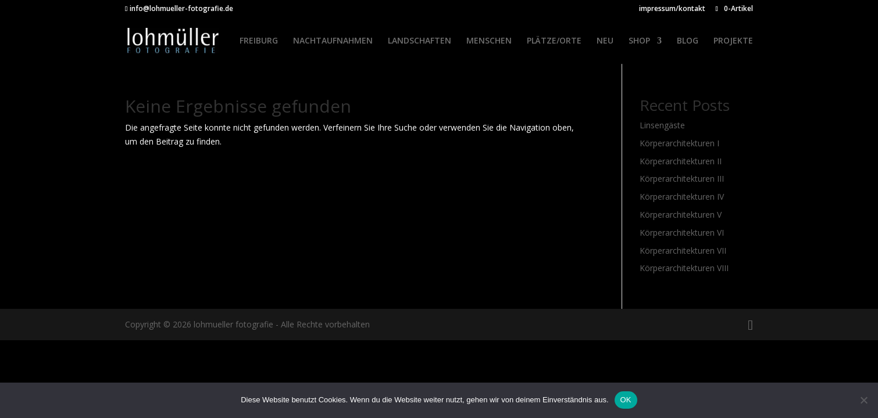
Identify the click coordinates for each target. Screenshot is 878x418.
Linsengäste (662, 125)
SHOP (639, 41)
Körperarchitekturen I (679, 143)
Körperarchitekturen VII (683, 250)
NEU (605, 41)
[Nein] (863, 400)
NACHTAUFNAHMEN (333, 41)
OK (625, 399)
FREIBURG (259, 41)
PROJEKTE (733, 41)
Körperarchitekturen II (681, 161)
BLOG (687, 41)
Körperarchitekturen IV (682, 196)
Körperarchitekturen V (681, 214)
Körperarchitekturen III (682, 178)
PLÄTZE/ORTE (554, 41)
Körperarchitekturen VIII (684, 267)
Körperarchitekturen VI (682, 232)
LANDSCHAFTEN (419, 41)
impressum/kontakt (672, 9)
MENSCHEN (489, 41)
